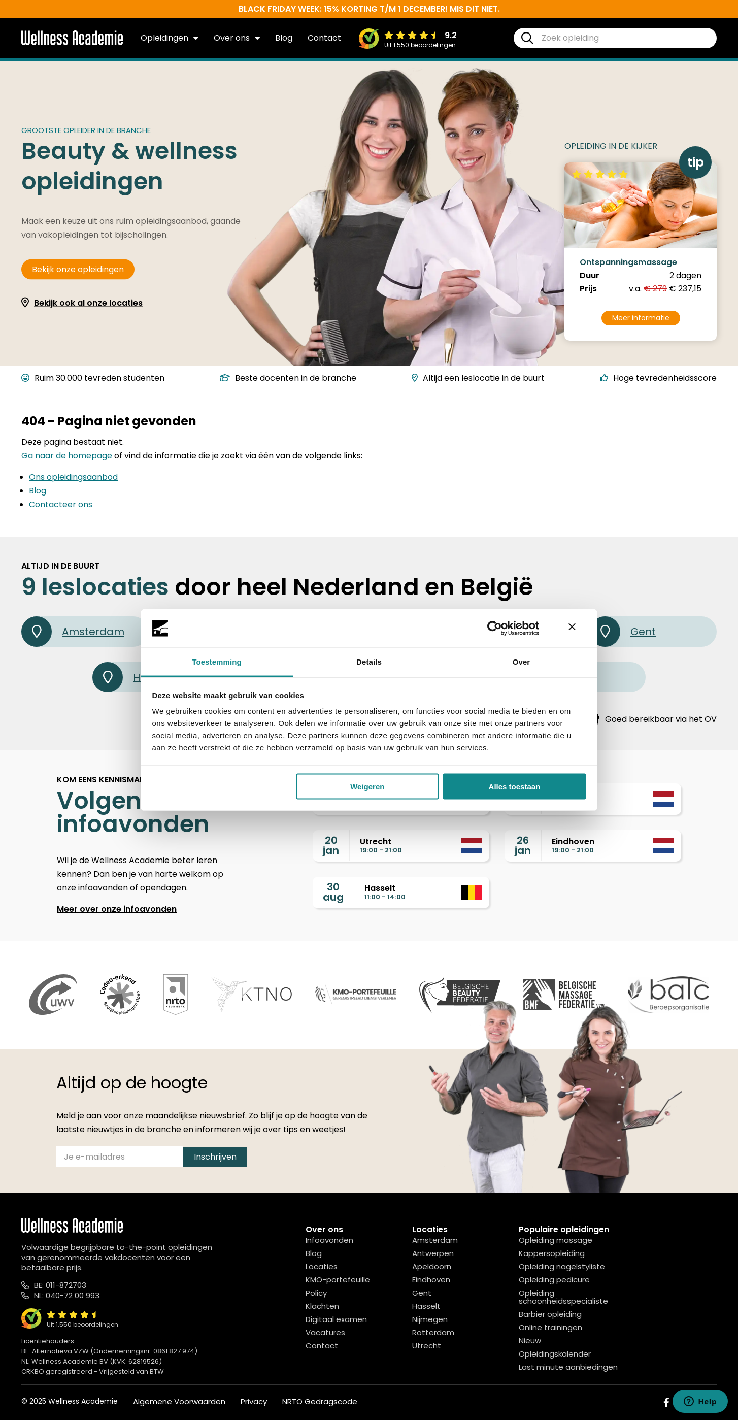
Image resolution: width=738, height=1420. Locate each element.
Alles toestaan (515, 786)
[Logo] (72, 43)
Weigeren (367, 786)
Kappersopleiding (552, 1253)
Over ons (237, 38)
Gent (623, 631)
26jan (523, 845)
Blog (283, 38)
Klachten (322, 1306)
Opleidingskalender (555, 1353)
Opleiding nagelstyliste (562, 1266)
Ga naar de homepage (66, 455)
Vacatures (325, 1332)
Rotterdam (433, 1332)
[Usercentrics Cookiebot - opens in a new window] (494, 628)
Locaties (322, 1266)
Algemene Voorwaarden (179, 1401)
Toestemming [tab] (217, 661)
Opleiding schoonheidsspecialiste (563, 1296)
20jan (331, 845)
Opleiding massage (555, 1240)
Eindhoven (431, 1279)
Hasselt (426, 1306)
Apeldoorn (431, 1266)
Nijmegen (430, 1319)
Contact (324, 38)
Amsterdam (72, 631)
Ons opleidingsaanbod (73, 477)
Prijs (588, 289)
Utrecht (426, 1345)
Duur (589, 276)
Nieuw (530, 1340)
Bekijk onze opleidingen (78, 269)
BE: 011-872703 (60, 1285)
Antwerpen (433, 1253)
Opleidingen (169, 38)
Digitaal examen (336, 1319)
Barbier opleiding (550, 1314)
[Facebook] (666, 1402)
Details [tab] (369, 661)
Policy (316, 1292)
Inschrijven (215, 1157)
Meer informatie (640, 318)
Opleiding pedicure (554, 1279)
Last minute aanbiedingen (568, 1367)
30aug (333, 892)
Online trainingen (550, 1327)
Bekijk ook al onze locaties (88, 303)
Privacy (254, 1401)
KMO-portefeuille (338, 1279)
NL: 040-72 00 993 (66, 1295)
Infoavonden (329, 1240)
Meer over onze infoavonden (117, 909)
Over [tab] (521, 661)
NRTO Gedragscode (319, 1401)
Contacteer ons (60, 504)
